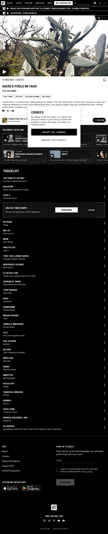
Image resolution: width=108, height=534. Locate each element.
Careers (5, 456)
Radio (10, 3)
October (11, 90)
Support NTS (8, 465)
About (5, 451)
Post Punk (8, 96)
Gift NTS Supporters (11, 470)
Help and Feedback (11, 461)
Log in (91, 210)
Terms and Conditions (60, 528)
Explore (28, 3)
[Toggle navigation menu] (105, 3)
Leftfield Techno (32, 96)
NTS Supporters (63, 3)
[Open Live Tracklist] (98, 17)
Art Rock (46, 96)
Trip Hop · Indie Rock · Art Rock (15, 160)
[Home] (3, 3)
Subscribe (66, 209)
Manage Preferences (54, 140)
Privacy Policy (86, 471)
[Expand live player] (105, 17)
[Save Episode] (104, 79)
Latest (19, 3)
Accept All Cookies (54, 132)
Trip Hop (18, 96)
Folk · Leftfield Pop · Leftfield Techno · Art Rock (68, 160)
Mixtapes (40, 3)
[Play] (54, 45)
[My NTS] (100, 3)
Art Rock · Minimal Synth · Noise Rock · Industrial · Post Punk (24, 145)
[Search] (75, 3)
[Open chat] (95, 3)
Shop (50, 3)
